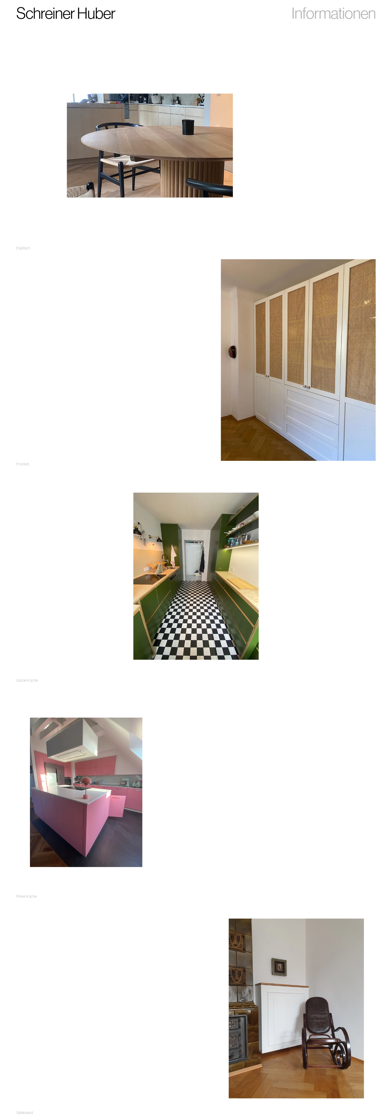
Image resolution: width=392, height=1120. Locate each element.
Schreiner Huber (65, 13)
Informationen (334, 13)
